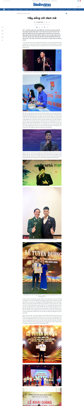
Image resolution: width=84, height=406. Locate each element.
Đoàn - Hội (9, 9)
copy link (42, 27)
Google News (66, 13)
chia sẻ (36, 27)
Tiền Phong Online (36, 0)
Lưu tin (2, 34)
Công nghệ (51, 9)
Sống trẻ (15, 9)
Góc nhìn (26, 9)
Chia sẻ (2, 30)
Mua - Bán (69, 9)
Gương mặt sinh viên (43, 9)
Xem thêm (80, 9)
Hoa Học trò (54, 0)
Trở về (2, 40)
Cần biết (74, 9)
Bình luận (2, 37)
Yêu (31, 9)
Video (56, 9)
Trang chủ (4, 9)
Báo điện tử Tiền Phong (42, 5)
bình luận (47, 27)
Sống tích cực (62, 9)
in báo (44, 27)
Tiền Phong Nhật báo (45, 0)
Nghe (2, 27)
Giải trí (35, 9)
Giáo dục (20, 9)
